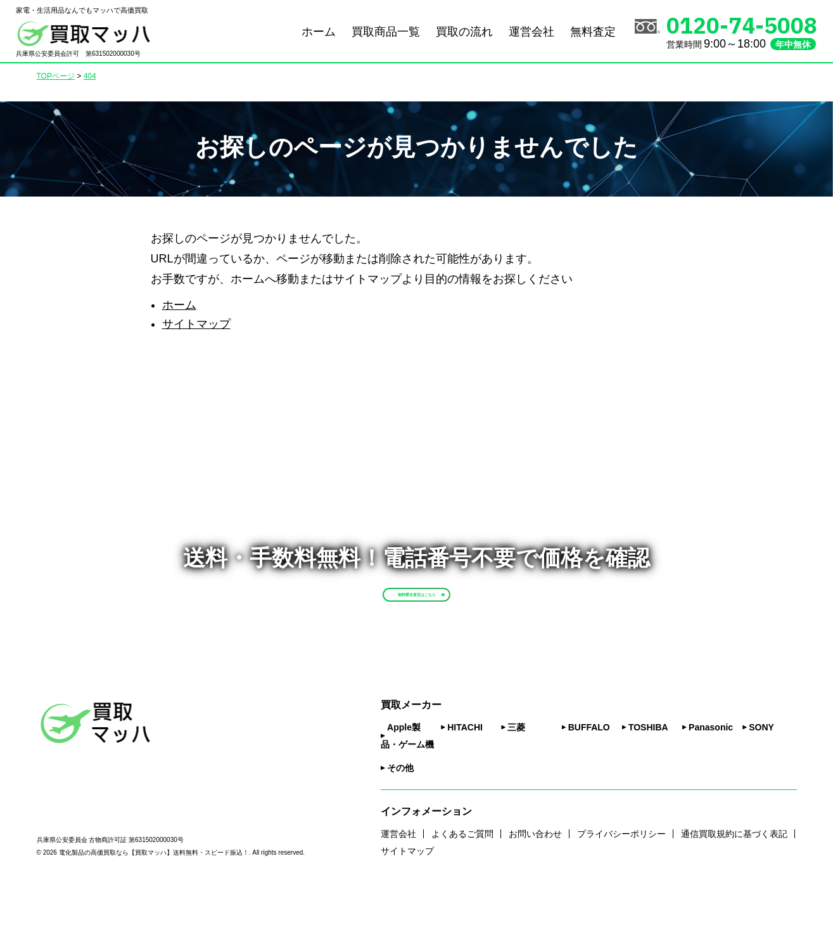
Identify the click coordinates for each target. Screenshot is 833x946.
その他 (400, 823)
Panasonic (711, 782)
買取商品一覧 (386, 31)
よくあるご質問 (462, 889)
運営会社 (531, 31)
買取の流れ (464, 31)
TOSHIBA (648, 782)
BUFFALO (589, 782)
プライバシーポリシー (621, 889)
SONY (761, 782)
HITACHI (465, 782)
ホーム (319, 31)
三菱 (516, 782)
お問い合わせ (535, 889)
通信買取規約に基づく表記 (734, 889)
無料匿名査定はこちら (446, 619)
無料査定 (593, 31)
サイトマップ (196, 324)
